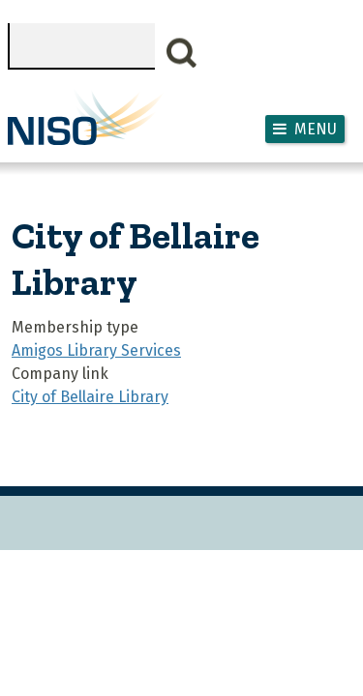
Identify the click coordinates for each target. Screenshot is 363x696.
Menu (315, 129)
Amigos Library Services (96, 350)
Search (181, 53)
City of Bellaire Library (90, 397)
